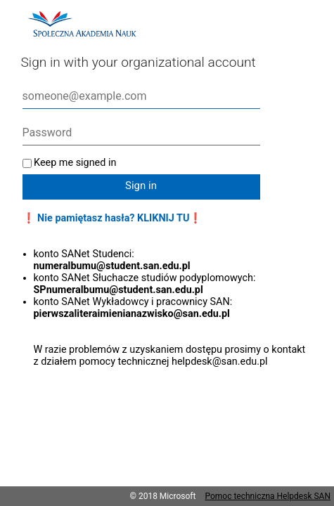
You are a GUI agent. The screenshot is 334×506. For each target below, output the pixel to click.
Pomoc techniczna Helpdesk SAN (267, 496)
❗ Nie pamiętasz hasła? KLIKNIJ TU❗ (113, 218)
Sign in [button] (141, 185)
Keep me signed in (75, 163)
